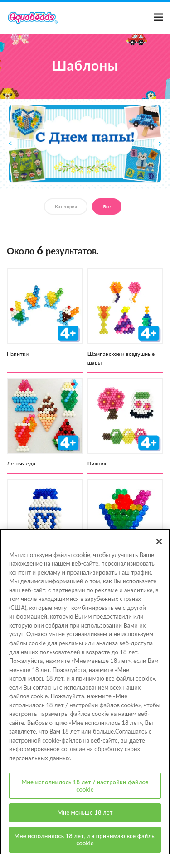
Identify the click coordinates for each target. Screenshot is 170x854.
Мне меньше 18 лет (85, 816)
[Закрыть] (159, 546)
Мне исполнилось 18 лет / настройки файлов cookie (84, 790)
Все (107, 206)
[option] (85, 144)
